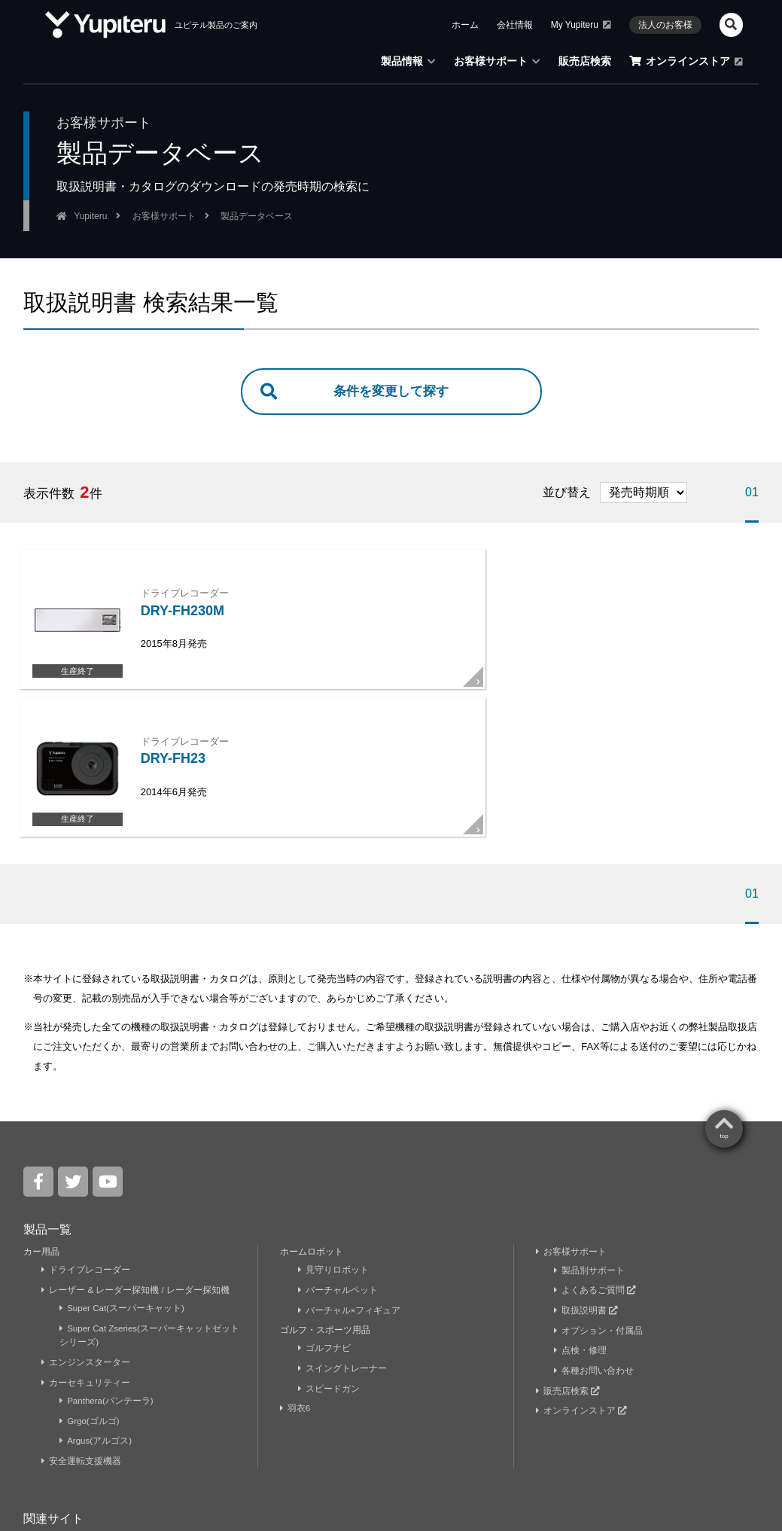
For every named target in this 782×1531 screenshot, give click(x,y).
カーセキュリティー (86, 1244)
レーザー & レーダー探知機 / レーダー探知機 (136, 1153)
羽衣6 (297, 1270)
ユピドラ (138, 1401)
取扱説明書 (586, 1172)
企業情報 (45, 1452)
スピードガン (329, 1250)
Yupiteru (717, 1448)
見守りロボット (334, 1132)
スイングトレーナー (343, 1230)
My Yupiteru (56, 1401)
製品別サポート (589, 1132)
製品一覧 (47, 1092)
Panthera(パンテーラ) (107, 1262)
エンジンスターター (86, 1223)
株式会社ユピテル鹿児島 (363, 1401)
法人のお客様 (376, 1452)
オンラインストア (582, 1272)
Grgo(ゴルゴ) (90, 1281)
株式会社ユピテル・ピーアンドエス (525, 1401)
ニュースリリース (190, 1452)
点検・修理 (580, 1212)
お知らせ (109, 1452)
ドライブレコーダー (86, 1132)
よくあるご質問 (595, 1153)
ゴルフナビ (324, 1210)
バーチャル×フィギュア (350, 1172)
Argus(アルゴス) (96, 1302)
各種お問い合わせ (594, 1232)
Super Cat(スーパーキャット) (123, 1171)
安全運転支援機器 (81, 1321)
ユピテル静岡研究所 (234, 1401)
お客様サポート (571, 1114)
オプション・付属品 (599, 1192)
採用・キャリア (285, 1452)
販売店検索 (568, 1252)
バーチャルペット (338, 1153)
